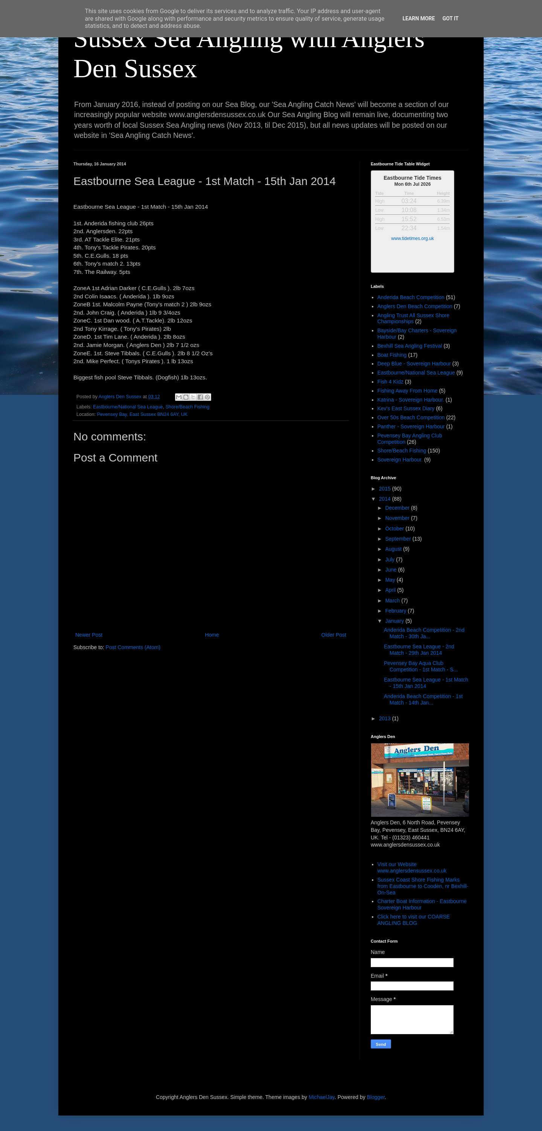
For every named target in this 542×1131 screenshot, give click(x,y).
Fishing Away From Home (408, 391)
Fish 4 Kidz (390, 382)
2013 (385, 718)
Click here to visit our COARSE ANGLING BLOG (414, 920)
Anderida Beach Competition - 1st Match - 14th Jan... (423, 699)
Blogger (376, 1097)
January (395, 621)
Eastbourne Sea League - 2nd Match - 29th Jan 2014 (419, 649)
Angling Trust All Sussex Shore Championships (413, 318)
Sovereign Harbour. (400, 460)
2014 (385, 499)
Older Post (333, 635)
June (391, 570)
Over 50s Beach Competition (411, 417)
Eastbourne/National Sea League (128, 407)
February (396, 611)
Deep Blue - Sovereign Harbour (414, 364)
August (394, 549)
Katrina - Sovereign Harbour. (411, 400)
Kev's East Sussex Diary (406, 408)
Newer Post (88, 635)
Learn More (418, 18)
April (391, 590)
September (398, 539)
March (393, 601)
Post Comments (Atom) (133, 647)
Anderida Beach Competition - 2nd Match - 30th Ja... (424, 633)
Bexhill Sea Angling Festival (410, 346)
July (390, 559)
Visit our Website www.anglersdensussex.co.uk (412, 867)
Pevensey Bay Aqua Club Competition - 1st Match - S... (421, 666)
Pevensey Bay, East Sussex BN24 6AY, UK (142, 414)
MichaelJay (322, 1097)
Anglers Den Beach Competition (415, 306)
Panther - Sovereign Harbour (411, 426)
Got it (450, 18)
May (390, 580)
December (398, 508)
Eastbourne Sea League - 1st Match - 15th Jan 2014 (426, 683)
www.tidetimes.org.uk (412, 238)
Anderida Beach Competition (411, 297)
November (398, 518)
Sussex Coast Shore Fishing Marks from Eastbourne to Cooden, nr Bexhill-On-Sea (423, 886)
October (395, 529)
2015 (385, 489)
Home (212, 635)
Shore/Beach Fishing (188, 407)
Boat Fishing (392, 355)
